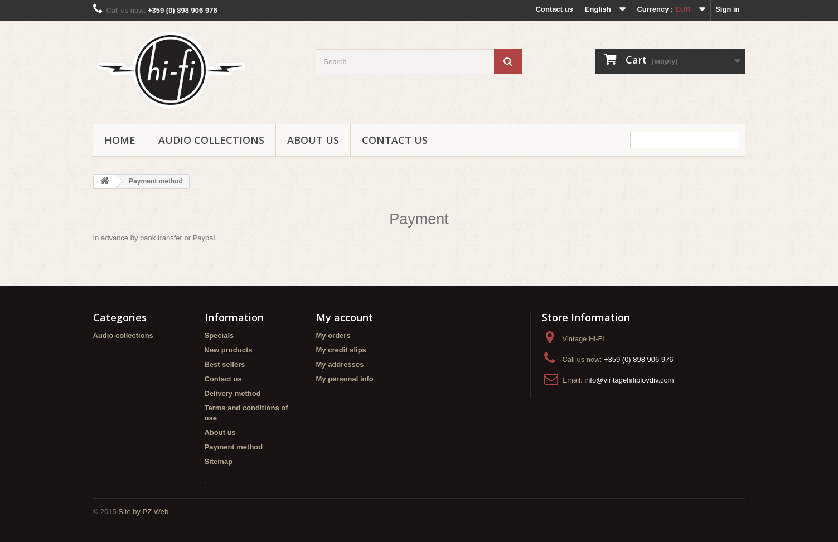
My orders (333, 335)
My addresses (340, 364)
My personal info (345, 379)
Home (119, 140)
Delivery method (233, 393)
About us (313, 140)
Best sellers (225, 364)
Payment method (234, 447)
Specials (219, 335)
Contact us (554, 9)
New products (229, 350)
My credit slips (341, 350)
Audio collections (211, 140)
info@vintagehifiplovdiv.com (629, 380)
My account (344, 317)
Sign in (727, 9)
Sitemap (219, 461)
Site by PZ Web (143, 511)
